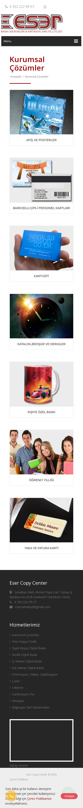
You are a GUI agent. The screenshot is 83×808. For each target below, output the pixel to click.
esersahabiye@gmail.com (30, 607)
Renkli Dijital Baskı (23, 655)
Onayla (69, 796)
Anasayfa (15, 76)
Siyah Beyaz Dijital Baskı (28, 648)
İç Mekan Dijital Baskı (26, 661)
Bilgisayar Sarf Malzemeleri (29, 707)
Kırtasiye (17, 701)
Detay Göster (19, 765)
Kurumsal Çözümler (24, 635)
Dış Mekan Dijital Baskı (27, 668)
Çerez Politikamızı (39, 799)
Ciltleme (16, 688)
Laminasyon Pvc (22, 694)
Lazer (15, 681)
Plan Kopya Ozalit (23, 641)
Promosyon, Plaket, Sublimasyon (34, 674)
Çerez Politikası (19, 779)
